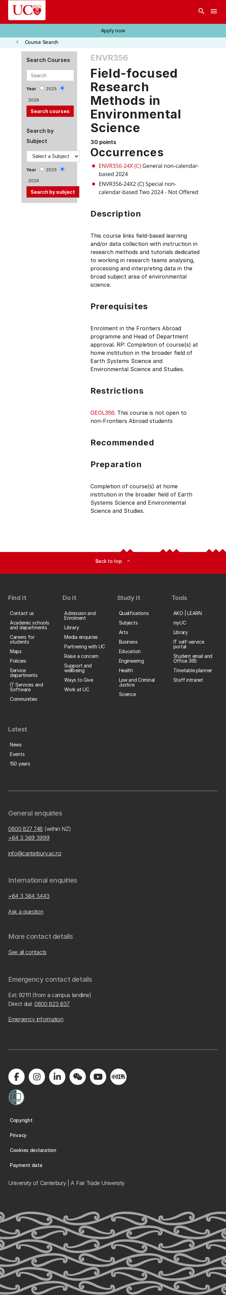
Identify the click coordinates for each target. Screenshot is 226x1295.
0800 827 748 (25, 828)
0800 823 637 (52, 1003)
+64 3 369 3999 (29, 837)
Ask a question (26, 911)
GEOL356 (102, 412)
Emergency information (35, 1019)
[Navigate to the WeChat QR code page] (77, 1077)
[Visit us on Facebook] (16, 1077)
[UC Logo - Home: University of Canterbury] (27, 10)
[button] (113, 30)
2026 (33, 99)
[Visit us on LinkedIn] (57, 1077)
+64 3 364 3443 (29, 896)
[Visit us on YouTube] (98, 1077)
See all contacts (27, 952)
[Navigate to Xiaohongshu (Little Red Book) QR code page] (118, 1077)
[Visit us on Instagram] (37, 1077)
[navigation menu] (214, 12)
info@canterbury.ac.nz (34, 853)
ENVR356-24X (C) (120, 166)
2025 (51, 88)
